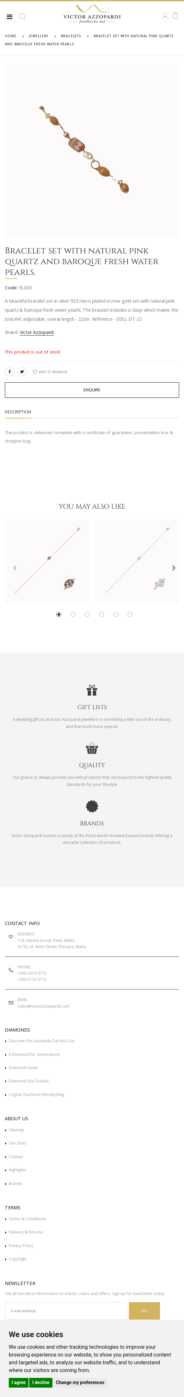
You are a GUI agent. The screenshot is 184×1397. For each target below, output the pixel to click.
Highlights (18, 1169)
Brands (15, 1183)
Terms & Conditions (27, 1218)
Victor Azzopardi (37, 332)
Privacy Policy (21, 1245)
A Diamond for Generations (34, 1054)
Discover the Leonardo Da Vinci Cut (42, 1040)
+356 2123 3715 (32, 979)
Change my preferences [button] (80, 1382)
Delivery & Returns (26, 1232)
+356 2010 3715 (32, 973)
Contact (16, 1156)
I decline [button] (40, 1382)
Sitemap (16, 1129)
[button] (23, 19)
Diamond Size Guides (29, 1080)
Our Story (18, 1143)
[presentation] (12, 567)
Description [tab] (18, 412)
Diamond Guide (23, 1067)
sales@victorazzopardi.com (43, 1006)
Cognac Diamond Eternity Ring (36, 1094)
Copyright (18, 1258)
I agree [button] (19, 1382)
